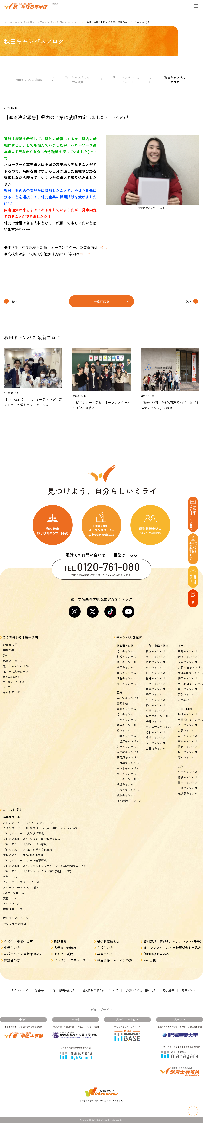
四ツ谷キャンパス (128, 752)
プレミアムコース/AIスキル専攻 (23, 855)
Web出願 (150, 960)
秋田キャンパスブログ (69, 22)
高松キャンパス (187, 741)
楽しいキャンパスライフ (18, 666)
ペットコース (11, 904)
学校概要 (8, 650)
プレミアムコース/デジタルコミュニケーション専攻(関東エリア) (44, 866)
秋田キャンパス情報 (28, 80)
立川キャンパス (126, 774)
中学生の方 (12, 947)
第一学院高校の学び (15, 672)
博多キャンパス (187, 777)
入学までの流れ (65, 947)
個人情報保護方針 (64, 990)
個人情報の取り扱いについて (100, 990)
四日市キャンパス (157, 748)
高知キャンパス (187, 757)
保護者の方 (12, 960)
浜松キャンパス (155, 711)
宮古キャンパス (126, 673)
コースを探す (12, 809)
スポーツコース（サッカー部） (22, 882)
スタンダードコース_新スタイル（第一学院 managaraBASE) (41, 828)
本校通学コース (13, 909)
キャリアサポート (14, 692)
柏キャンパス (125, 730)
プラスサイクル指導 (14, 682)
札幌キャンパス (126, 657)
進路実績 (60, 941)
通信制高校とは (108, 941)
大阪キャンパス (187, 662)
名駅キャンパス (155, 732)
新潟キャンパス (155, 651)
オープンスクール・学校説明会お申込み (172, 947)
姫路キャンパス (187, 694)
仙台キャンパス (126, 678)
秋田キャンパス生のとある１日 (125, 79)
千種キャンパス (155, 721)
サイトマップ (19, 990)
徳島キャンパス (187, 747)
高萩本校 (122, 703)
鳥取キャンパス (187, 714)
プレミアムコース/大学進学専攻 (23, 833)
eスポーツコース (13, 893)
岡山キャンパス (187, 725)
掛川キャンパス (155, 705)
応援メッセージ (13, 661)
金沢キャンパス (155, 673)
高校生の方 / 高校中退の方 (23, 953)
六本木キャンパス (128, 768)
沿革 (6, 655)
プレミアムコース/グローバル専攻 (25, 844)
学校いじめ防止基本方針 (140, 990)
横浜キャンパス (126, 795)
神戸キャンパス (187, 689)
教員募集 (168, 990)
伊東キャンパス (155, 689)
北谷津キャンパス (128, 741)
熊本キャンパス (187, 783)
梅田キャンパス (187, 678)
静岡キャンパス (155, 694)
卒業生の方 (105, 953)
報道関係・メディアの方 (114, 960)
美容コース (10, 898)
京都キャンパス (187, 651)
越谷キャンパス (126, 725)
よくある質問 (63, 953)
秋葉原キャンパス (128, 757)
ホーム (8, 22)
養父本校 (183, 700)
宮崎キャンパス (187, 788)
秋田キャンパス (45, 22)
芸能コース (10, 877)
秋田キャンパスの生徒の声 (77, 79)
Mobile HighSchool (14, 923)
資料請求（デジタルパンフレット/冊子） (173, 941)
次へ (188, 301)
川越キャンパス (126, 720)
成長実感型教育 (11, 677)
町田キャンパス (126, 779)
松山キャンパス (187, 752)
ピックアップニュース (70, 960)
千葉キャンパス (126, 736)
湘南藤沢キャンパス (129, 801)
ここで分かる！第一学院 (20, 637)
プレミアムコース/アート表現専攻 (25, 860)
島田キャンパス (155, 700)
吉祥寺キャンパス (128, 790)
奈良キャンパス (187, 657)
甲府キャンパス (155, 684)
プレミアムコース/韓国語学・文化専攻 (27, 850)
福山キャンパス (187, 736)
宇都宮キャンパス (128, 698)
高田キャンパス (155, 657)
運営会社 (40, 990)
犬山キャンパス (155, 743)
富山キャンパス (155, 667)
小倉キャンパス (187, 772)
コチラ (103, 247)
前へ (14, 301)
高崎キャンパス (126, 709)
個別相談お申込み (156, 953)
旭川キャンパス (126, 651)
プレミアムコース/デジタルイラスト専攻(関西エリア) (37, 871)
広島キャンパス (187, 730)
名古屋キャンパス (157, 716)
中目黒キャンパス (128, 763)
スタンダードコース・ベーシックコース (28, 823)
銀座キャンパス (126, 747)
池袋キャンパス (126, 784)
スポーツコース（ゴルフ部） (21, 887)
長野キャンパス (155, 662)
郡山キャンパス (126, 684)
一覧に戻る (101, 301)
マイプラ (8, 687)
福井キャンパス (155, 678)
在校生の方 (105, 947)
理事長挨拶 (10, 645)
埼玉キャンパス (126, 714)
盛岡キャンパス (126, 667)
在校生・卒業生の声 (18, 941)
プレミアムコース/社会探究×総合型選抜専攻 (31, 839)
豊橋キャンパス (155, 738)
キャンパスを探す (24, 22)
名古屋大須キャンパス (160, 727)
